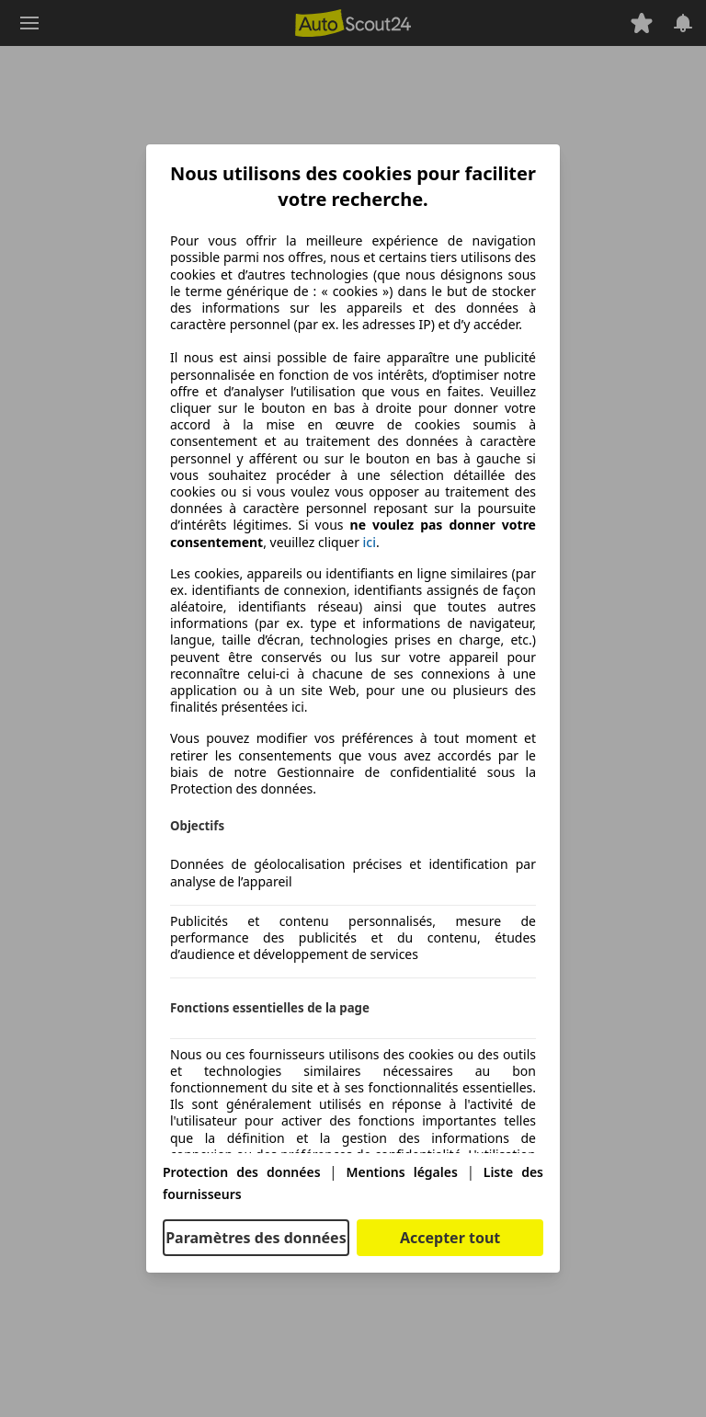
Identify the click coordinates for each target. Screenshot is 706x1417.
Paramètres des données (256, 1238)
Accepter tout (450, 1238)
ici (369, 542)
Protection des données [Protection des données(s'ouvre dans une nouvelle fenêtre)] (242, 1172)
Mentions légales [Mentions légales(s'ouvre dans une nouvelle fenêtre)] (401, 1172)
